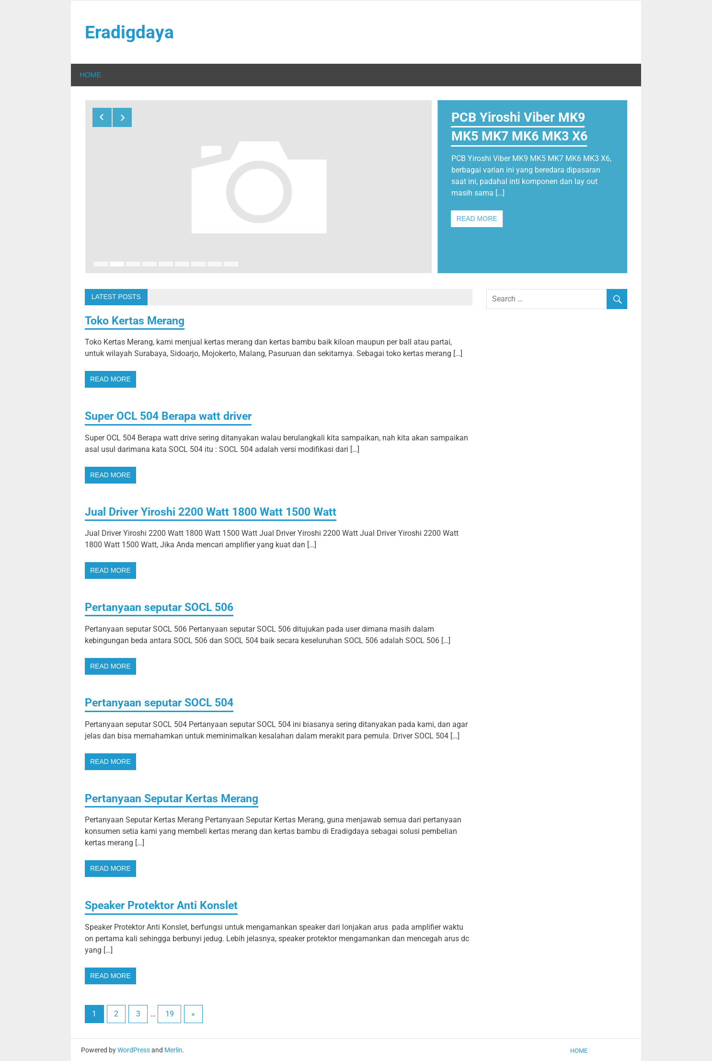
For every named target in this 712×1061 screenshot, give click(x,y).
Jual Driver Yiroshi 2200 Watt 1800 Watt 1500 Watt (217, 510)
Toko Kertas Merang (137, 319)
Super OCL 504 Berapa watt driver (173, 415)
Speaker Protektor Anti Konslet (165, 904)
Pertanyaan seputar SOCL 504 (163, 701)
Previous (102, 117)
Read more (477, 219)
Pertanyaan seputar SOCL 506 (163, 606)
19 (169, 1012)
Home (90, 75)
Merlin (173, 1048)
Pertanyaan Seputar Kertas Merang (176, 797)
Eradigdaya (129, 32)
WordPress (133, 1048)
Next (122, 117)
